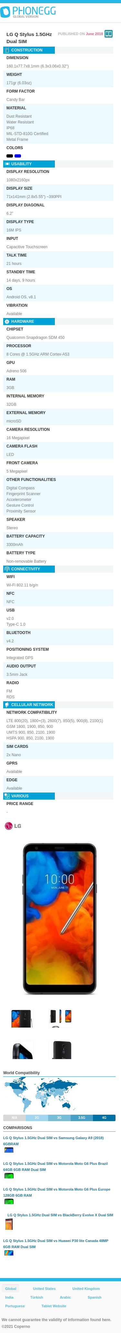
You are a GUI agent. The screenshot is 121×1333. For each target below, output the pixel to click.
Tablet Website (54, 1306)
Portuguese (15, 1306)
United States (44, 1289)
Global (10, 1289)
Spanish (95, 1297)
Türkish (36, 1297)
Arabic (65, 1297)
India (9, 1297)
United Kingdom (86, 1289)
